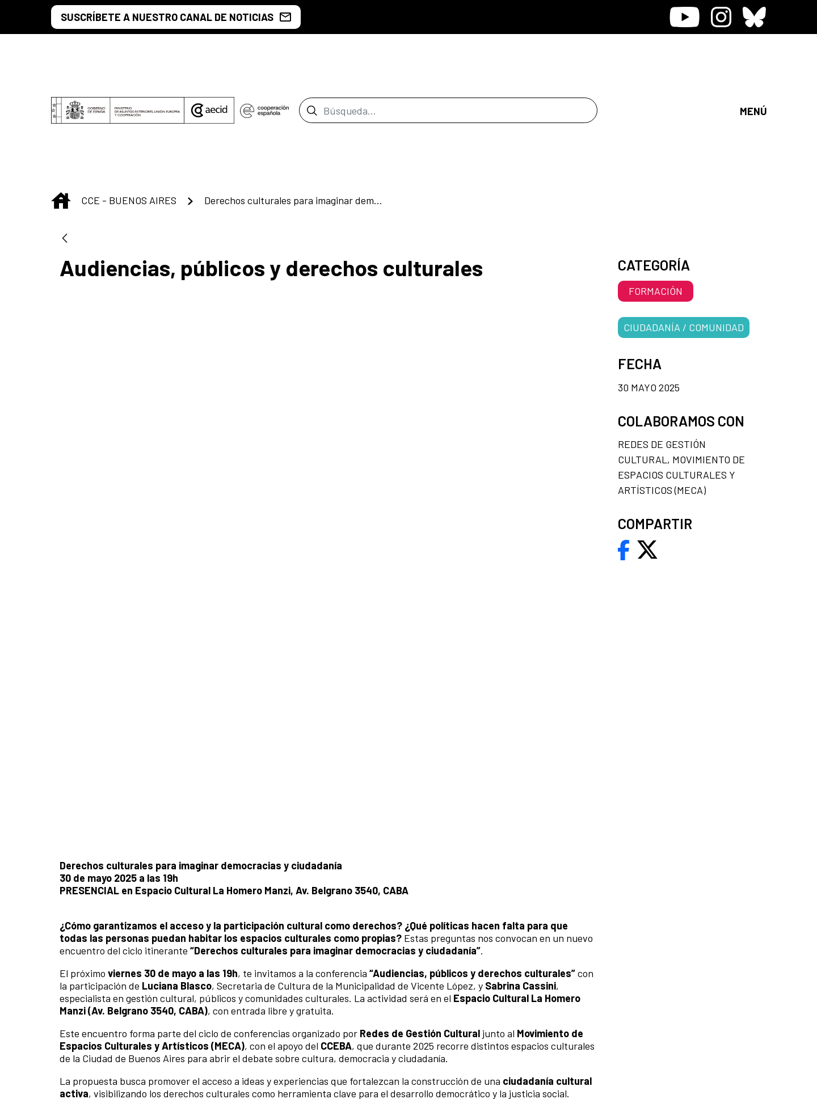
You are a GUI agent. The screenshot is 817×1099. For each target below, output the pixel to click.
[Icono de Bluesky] (754, 17)
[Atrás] (65, 144)
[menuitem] (477, 904)
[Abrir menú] (753, 62)
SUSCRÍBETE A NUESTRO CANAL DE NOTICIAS (176, 17)
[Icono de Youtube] (684, 17)
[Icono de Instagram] (721, 17)
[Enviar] (312, 63)
